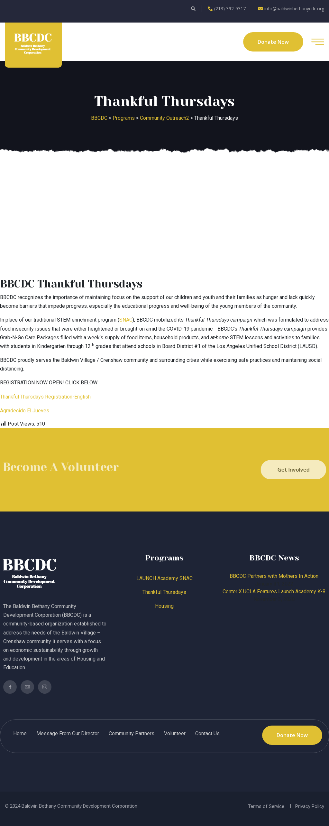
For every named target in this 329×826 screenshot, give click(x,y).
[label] (164, 410)
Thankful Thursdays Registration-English (45, 397)
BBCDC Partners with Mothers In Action (274, 576)
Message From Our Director (67, 733)
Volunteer (175, 733)
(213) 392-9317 (227, 8)
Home (20, 733)
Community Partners (131, 733)
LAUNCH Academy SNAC (164, 578)
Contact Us (207, 733)
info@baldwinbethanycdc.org (291, 8)
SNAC (126, 320)
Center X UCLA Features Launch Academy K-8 (274, 591)
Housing (164, 606)
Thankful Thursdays (164, 592)
